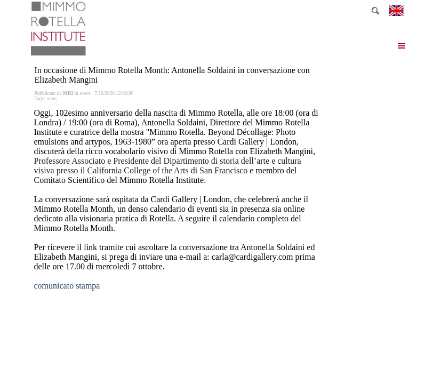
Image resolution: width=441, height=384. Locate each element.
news (52, 98)
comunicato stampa (67, 285)
